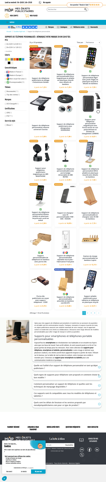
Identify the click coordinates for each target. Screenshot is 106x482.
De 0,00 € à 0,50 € (14, 44)
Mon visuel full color (18, 79)
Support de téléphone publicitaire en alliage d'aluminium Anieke (40, 80)
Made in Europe (16, 75)
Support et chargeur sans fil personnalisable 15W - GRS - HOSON (65, 216)
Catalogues (63, 27)
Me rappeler (47, 2)
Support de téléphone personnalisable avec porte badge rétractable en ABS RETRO (65, 173)
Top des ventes (13, 95)
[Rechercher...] (67, 9)
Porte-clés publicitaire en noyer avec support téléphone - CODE (40, 299)
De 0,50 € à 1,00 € (14, 47)
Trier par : (80, 42)
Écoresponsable (17, 82)
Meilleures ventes (78, 27)
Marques (51, 27)
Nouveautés (94, 27)
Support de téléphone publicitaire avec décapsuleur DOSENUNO (65, 127)
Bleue (10, 125)
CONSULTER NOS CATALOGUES (93, 440)
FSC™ (10, 116)
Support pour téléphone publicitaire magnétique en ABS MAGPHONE (40, 172)
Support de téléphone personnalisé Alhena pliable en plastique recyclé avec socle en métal (40, 216)
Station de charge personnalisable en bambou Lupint (90, 258)
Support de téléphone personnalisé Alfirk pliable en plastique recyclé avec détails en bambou (90, 173)
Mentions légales (74, 466)
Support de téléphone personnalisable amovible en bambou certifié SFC (65, 300)
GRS (9, 113)
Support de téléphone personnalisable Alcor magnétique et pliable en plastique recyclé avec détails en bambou (65, 79)
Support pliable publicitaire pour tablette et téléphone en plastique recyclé (90, 299)
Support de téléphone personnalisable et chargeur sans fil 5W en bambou (90, 216)
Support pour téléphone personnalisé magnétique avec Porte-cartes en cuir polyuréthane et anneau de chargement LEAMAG (90, 127)
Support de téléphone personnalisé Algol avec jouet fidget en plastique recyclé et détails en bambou (90, 80)
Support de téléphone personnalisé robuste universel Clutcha (40, 127)
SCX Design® (13, 104)
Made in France (16, 72)
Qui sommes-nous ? (12, 439)
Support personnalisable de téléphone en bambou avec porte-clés (40, 259)
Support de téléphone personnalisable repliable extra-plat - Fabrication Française (65, 259)
